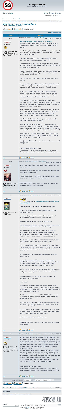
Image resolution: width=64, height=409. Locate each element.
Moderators (12, 25)
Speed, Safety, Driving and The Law (29, 21)
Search (51, 13)
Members (58, 13)
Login (5, 13)
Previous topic (51, 32)
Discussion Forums (14, 21)
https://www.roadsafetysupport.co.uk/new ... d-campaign (36, 41)
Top (4, 158)
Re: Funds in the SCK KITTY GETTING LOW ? (36, 161)
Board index (6, 21)
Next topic (58, 32)
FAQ (46, 13)
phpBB (27, 407)
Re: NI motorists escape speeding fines (35, 334)
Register (11, 13)
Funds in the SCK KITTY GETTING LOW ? (35, 37)
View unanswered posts (8, 18)
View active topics (19, 18)
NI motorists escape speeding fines (19, 24)
